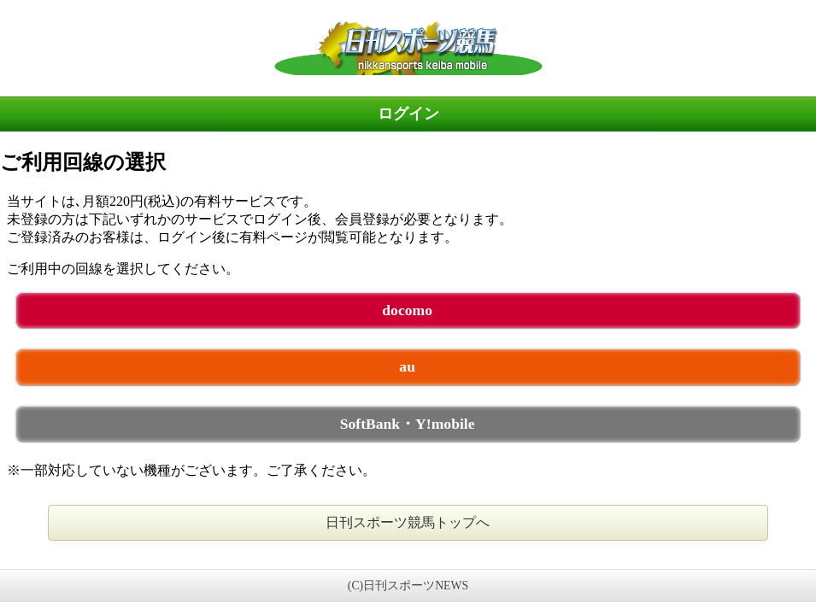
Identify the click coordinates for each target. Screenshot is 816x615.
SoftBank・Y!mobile (407, 423)
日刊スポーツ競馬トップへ (408, 522)
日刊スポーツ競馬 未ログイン (408, 48)
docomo (407, 310)
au (407, 366)
